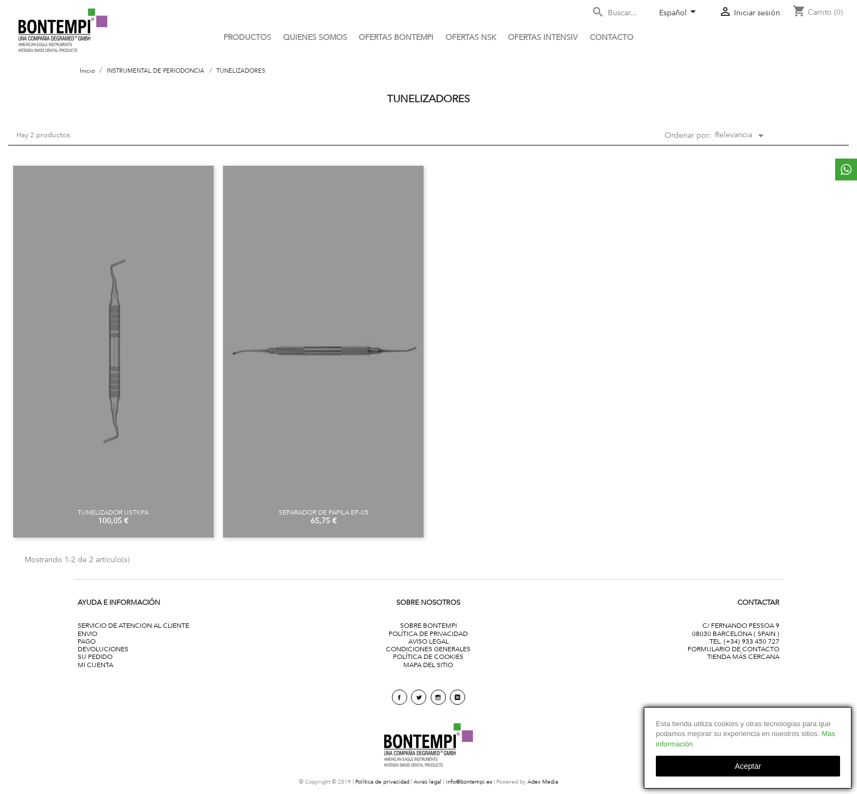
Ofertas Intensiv (543, 37)
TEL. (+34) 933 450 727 (744, 641)
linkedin (457, 697)
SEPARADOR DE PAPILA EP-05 (323, 512)
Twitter (419, 697)
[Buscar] (621, 13)
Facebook (399, 697)
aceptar (748, 766)
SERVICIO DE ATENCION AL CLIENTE (133, 625)
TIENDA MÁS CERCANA (743, 656)
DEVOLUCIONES (103, 649)
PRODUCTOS (247, 37)
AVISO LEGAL (428, 641)
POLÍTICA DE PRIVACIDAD (428, 633)
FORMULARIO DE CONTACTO (733, 649)
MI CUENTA (95, 665)
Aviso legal (428, 782)
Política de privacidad (382, 782)
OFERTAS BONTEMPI (396, 37)
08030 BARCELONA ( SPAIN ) (735, 633)
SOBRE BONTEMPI (428, 625)
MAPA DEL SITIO (428, 665)
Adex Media (542, 782)
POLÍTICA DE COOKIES (428, 656)
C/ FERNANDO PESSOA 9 (740, 625)
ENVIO (87, 633)
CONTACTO (611, 37)
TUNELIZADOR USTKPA (113, 512)
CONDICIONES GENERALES (428, 649)
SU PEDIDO (95, 656)
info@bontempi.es (469, 782)
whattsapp (846, 169)
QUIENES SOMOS (315, 37)
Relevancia (741, 135)
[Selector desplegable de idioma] (679, 13)
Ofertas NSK (470, 37)
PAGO (87, 641)
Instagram (438, 697)
